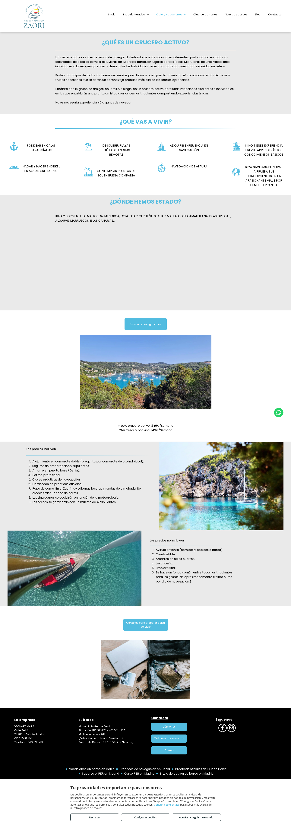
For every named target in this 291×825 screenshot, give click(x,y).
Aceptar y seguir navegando (196, 817)
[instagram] (231, 728)
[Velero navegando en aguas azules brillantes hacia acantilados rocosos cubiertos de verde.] (253, 268)
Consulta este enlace (166, 804)
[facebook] (222, 728)
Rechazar (94, 817)
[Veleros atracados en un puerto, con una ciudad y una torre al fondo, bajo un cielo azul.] (181, 268)
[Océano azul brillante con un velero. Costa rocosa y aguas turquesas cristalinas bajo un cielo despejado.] (110, 268)
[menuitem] (112, 14)
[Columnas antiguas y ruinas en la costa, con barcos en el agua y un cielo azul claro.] (38, 268)
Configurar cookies (145, 817)
